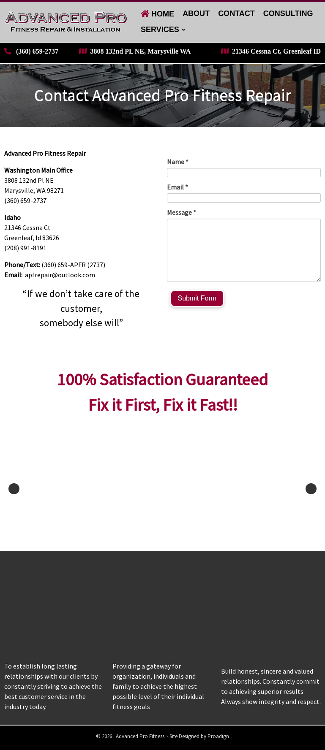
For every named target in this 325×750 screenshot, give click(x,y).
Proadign (218, 736)
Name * (177, 161)
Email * (177, 187)
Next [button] (311, 488)
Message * (181, 212)
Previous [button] (13, 488)
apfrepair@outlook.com (60, 275)
